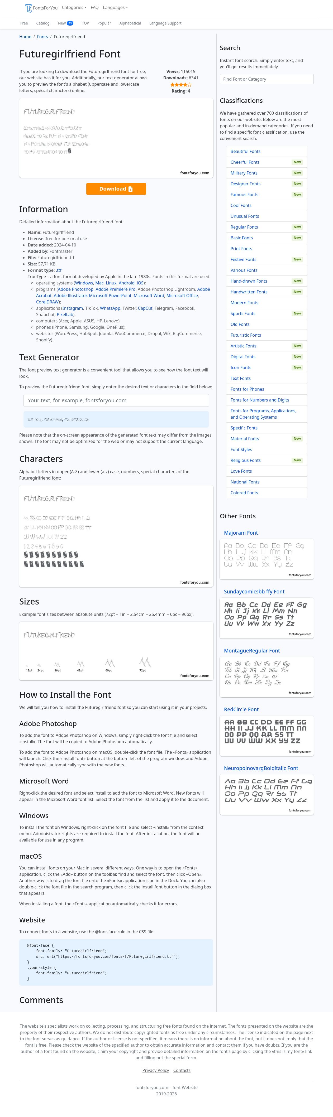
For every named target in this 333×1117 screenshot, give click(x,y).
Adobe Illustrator (70, 295)
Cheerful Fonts (245, 162)
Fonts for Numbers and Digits (260, 400)
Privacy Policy (155, 1070)
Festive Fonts (243, 259)
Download (116, 189)
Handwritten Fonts (249, 292)
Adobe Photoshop (76, 289)
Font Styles (241, 449)
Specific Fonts (244, 428)
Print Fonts (241, 249)
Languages (114, 7)
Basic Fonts (242, 238)
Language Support (165, 23)
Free (24, 23)
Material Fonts (245, 439)
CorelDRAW (47, 302)
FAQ (95, 7)
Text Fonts (241, 378)
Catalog (43, 23)
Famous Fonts (244, 194)
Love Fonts (241, 471)
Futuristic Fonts (246, 335)
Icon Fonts (241, 367)
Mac (99, 283)
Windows (84, 283)
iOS (140, 283)
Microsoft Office (182, 295)
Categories (72, 7)
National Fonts (245, 482)
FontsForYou (41, 8)
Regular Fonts (244, 227)
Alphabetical (130, 23)
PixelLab (65, 314)
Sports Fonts (243, 313)
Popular (104, 23)
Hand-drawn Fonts (249, 281)
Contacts (182, 1070)
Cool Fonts (241, 205)
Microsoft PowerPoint (110, 295)
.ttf (58, 270)
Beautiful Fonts (245, 151)
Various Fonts (244, 270)
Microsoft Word (149, 295)
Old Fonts (240, 324)
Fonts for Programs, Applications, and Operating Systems (264, 414)
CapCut (145, 308)
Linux (111, 283)
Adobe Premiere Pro (116, 289)
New (66, 23)
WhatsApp (110, 308)
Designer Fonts (245, 184)
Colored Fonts (244, 493)
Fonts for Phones (247, 389)
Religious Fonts (246, 460)
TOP (85, 23)
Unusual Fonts (245, 216)
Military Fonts (244, 173)
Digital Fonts (243, 357)
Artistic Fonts (243, 346)
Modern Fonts (244, 303)
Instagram (73, 308)
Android (127, 283)
